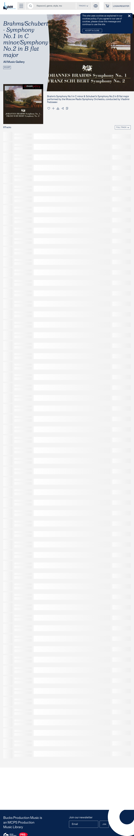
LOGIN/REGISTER (121, 6)
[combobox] (83, 6)
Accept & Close (92, 31)
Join (104, 824)
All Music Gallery (14, 62)
